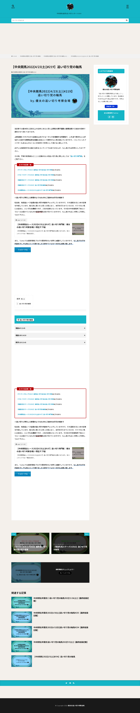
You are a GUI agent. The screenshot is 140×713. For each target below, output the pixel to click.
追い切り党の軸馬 (23, 303)
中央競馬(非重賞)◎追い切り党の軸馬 (30, 56)
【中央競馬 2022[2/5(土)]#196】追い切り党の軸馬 (54, 657)
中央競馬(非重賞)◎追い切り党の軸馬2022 (55, 56)
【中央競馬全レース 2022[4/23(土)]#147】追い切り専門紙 (35, 190)
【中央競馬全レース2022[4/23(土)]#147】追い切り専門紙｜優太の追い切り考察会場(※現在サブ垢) (43, 225)
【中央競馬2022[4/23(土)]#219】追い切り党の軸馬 (84, 56)
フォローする (23, 250)
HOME (15, 56)
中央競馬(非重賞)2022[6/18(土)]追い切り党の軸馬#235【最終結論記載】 (60, 614)
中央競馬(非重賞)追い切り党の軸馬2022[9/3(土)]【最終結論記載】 (61, 642)
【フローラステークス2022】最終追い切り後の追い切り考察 (35, 175)
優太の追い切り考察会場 (76, 705)
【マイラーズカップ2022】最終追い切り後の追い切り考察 (34, 170)
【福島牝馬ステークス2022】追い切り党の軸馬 (31, 185)
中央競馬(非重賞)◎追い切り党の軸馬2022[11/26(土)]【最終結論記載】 (61, 599)
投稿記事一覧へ (110, 106)
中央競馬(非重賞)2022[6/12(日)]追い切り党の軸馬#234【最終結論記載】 (60, 628)
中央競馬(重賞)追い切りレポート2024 (69, 13)
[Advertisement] (70, 38)
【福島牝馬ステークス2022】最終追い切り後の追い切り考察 (35, 180)
